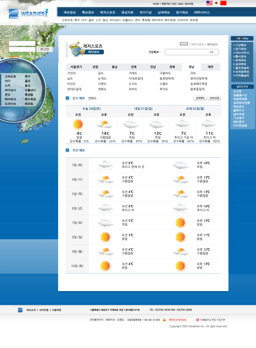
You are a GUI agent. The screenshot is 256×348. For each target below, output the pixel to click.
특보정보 (88, 12)
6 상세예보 (239, 64)
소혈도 (163, 83)
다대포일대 (136, 78)
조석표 (237, 91)
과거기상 (145, 12)
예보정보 (70, 12)
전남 (153, 67)
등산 (105, 19)
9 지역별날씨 (241, 75)
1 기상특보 (239, 45)
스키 (98, 19)
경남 (191, 67)
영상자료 (127, 12)
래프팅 (194, 19)
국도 (193, 73)
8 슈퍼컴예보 (241, 71)
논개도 (102, 78)
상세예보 (164, 12)
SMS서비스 (202, 12)
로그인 (44, 49)
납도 (70, 78)
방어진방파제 (198, 78)
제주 (211, 67)
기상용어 (238, 117)
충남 (115, 67)
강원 (95, 67)
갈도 (101, 73)
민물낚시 (127, 19)
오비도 (133, 89)
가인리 (71, 73)
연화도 (102, 89)
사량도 (102, 83)
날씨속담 (238, 114)
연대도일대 (74, 89)
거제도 (133, 73)
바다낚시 (115, 19)
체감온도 (238, 106)
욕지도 (163, 89)
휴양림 (146, 19)
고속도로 (67, 19)
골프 (91, 19)
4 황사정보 (239, 56)
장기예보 (182, 12)
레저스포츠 (107, 12)
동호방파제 (166, 78)
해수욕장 (170, 19)
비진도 (71, 83)
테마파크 (157, 19)
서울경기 (76, 67)
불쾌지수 (238, 110)
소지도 (133, 83)
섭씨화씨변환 (241, 102)
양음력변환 (240, 98)
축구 (77, 19)
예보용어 (238, 121)
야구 (84, 19)
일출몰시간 (240, 95)
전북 (134, 67)
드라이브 (182, 19)
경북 (172, 67)
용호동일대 (197, 89)
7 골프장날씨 (241, 67)
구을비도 (165, 73)
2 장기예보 (239, 48)
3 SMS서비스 (241, 52)
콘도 (138, 19)
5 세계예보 (239, 60)
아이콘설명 (240, 125)
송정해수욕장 (198, 83)
